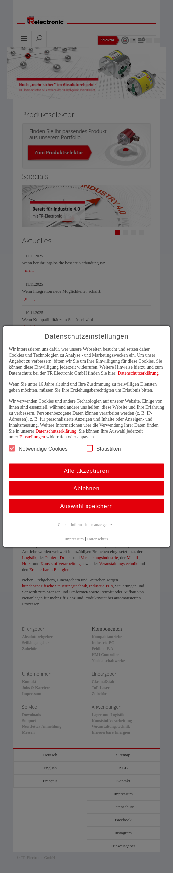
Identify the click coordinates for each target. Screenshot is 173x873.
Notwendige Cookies (38, 448)
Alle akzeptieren (86, 471)
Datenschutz (97, 538)
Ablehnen (86, 488)
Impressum (74, 538)
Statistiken (103, 448)
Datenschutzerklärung (138, 373)
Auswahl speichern (86, 506)
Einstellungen (32, 437)
